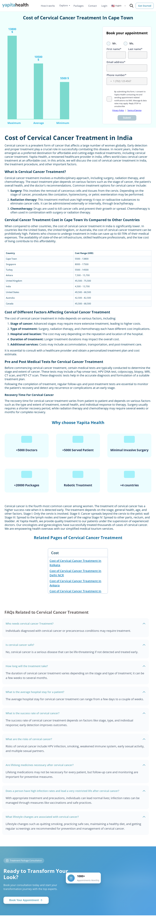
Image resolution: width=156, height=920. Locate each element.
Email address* (116, 62)
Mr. (112, 43)
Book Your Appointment (26, 900)
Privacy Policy (118, 110)
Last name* (135, 49)
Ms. (129, 43)
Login (104, 6)
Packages (79, 6)
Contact (92, 6)
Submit (127, 118)
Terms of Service (134, 110)
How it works (48, 6)
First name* (114, 49)
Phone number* (116, 75)
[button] (119, 6)
